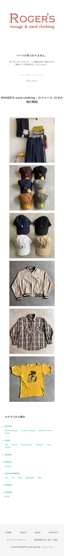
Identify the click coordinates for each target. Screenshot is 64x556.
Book (7, 496)
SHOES (8, 485)
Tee (6, 445)
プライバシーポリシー (16, 540)
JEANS (8, 455)
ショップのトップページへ (32, 75)
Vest (49, 445)
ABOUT (23, 532)
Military (8, 466)
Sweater (39, 445)
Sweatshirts (26, 445)
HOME (9, 532)
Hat (6, 478)
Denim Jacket (11, 430)
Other (7, 433)
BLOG (38, 532)
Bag (20, 478)
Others (8, 447)
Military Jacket (46, 430)
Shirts (15, 445)
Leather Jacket (28, 430)
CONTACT (53, 532)
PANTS (8, 462)
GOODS (8, 492)
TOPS (7, 440)
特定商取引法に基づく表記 (46, 540)
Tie (13, 478)
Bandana (30, 478)
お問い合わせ (32, 81)
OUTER (8, 426)
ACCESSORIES (12, 473)
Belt (40, 478)
